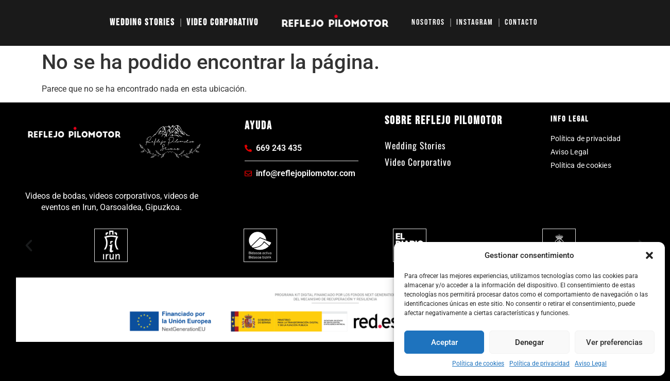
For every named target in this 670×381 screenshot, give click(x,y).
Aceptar (444, 342)
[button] (649, 255)
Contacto (521, 22)
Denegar (529, 342)
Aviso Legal (591, 363)
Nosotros (428, 22)
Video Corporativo (222, 22)
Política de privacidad (539, 363)
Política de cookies (478, 363)
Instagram (474, 22)
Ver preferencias (614, 342)
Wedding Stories (142, 22)
